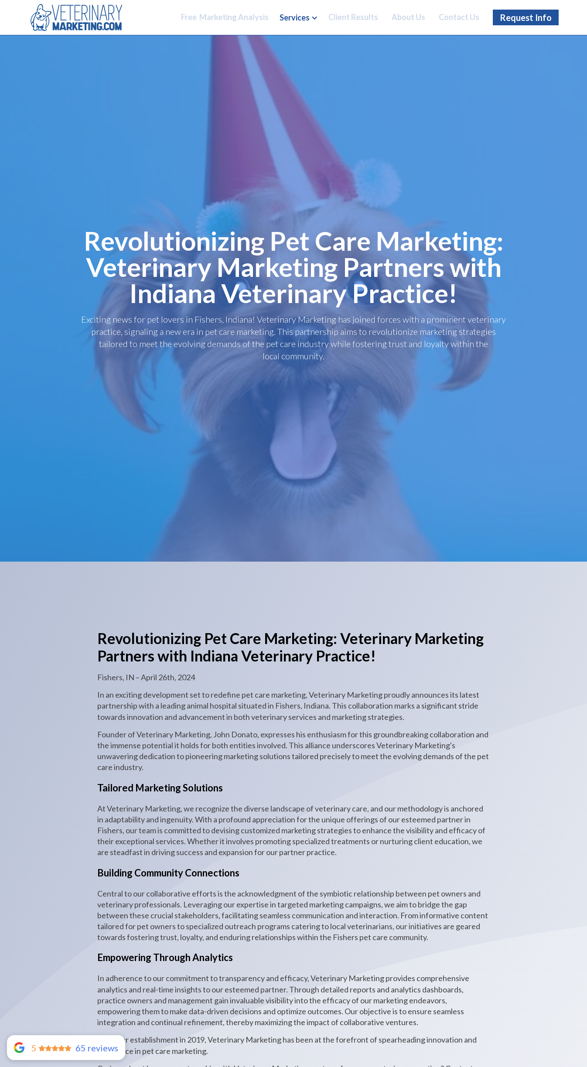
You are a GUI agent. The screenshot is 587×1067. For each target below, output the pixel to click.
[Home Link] (76, 17)
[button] (299, 18)
